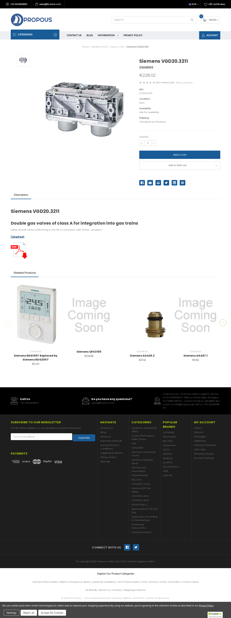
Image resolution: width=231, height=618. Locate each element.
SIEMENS (168, 432)
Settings (11, 613)
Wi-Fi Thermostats (128, 581)
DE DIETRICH (171, 466)
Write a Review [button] (184, 82)
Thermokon (169, 436)
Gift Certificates (214, 4)
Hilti (134, 443)
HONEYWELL (140, 504)
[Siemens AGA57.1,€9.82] (195, 315)
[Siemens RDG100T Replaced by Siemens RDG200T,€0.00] (36, 315)
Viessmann (169, 445)
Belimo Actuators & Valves (75, 581)
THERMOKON (140, 475)
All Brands (91, 589)
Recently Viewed (203, 453)
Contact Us (74, 35)
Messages (200, 436)
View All (167, 475)
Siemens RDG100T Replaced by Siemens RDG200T (36, 358)
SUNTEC (168, 462)
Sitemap (105, 461)
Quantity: (144, 136)
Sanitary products (141, 532)
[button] (215, 615)
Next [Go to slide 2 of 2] (226, 322)
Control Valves (190, 581)
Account (210, 35)
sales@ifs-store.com (48, 4)
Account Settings (204, 457)
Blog (89, 35)
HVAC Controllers (170, 581)
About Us (104, 589)
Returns (198, 432)
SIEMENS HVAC (141, 483)
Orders (198, 427)
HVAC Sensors (149, 581)
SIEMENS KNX (140, 495)
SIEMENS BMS (140, 500)
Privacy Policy (132, 35)
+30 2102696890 (16, 4)
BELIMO (137, 479)
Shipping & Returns (111, 452)
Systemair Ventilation (104, 581)
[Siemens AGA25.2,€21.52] (142, 315)
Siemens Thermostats (45, 581)
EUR (194, 4)
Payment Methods (111, 440)
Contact (116, 589)
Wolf (165, 471)
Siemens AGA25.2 (142, 356)
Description (21, 194)
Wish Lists (199, 449)
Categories (35, 34)
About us (105, 436)
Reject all (28, 613)
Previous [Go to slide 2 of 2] (4, 322)
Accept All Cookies (52, 613)
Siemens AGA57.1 (195, 356)
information (108, 35)
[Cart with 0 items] (213, 19)
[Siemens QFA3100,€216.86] (89, 315)
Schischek (137, 447)
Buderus (168, 458)
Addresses (200, 440)
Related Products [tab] (25, 272)
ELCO (166, 449)
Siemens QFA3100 (89, 352)
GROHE (167, 453)
